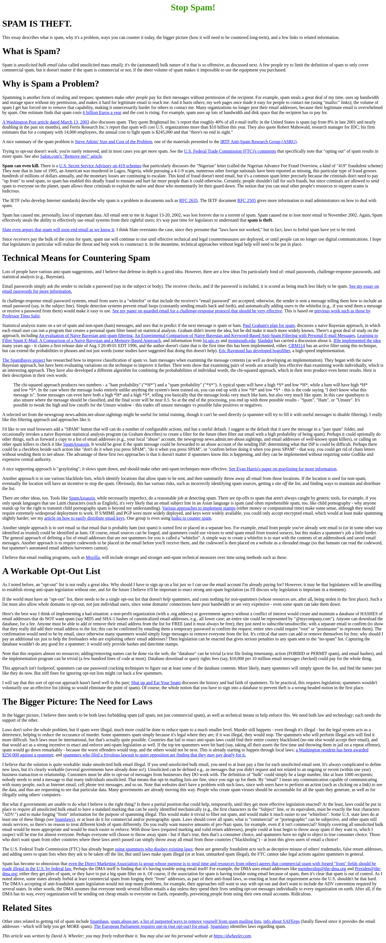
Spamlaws (64, 819)
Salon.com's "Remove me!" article (71, 156)
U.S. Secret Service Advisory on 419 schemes (100, 165)
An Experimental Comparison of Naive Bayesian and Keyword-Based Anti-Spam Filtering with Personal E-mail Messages (244, 335)
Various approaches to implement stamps (199, 508)
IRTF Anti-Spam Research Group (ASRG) (258, 141)
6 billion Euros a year (102, 112)
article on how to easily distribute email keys (84, 518)
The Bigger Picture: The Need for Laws (77, 701)
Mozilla (93, 557)
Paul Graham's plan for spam (269, 325)
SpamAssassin (76, 444)
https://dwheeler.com (232, 935)
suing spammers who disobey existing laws (153, 849)
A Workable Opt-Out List (51, 571)
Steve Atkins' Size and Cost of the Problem (113, 141)
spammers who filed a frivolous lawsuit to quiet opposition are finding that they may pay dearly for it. (154, 754)
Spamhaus (99, 921)
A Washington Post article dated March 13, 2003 (45, 122)
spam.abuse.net (124, 921)
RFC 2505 (247, 200)
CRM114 (297, 345)
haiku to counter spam (191, 518)
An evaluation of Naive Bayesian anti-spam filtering (85, 335)
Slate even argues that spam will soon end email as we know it (58, 229)
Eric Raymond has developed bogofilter (254, 350)
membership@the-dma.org (322, 868)
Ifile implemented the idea (356, 340)
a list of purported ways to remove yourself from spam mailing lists (200, 921)
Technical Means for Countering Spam (76, 258)
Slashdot (265, 340)
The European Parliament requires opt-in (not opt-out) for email (151, 926)
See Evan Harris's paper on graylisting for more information (282, 468)
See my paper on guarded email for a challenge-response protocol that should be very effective (197, 310)
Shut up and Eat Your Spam (156, 682)
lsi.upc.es (211, 340)
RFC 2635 (188, 200)
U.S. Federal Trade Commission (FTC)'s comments (230, 151)
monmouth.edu (241, 340)
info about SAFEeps (281, 921)
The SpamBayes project (23, 360)
